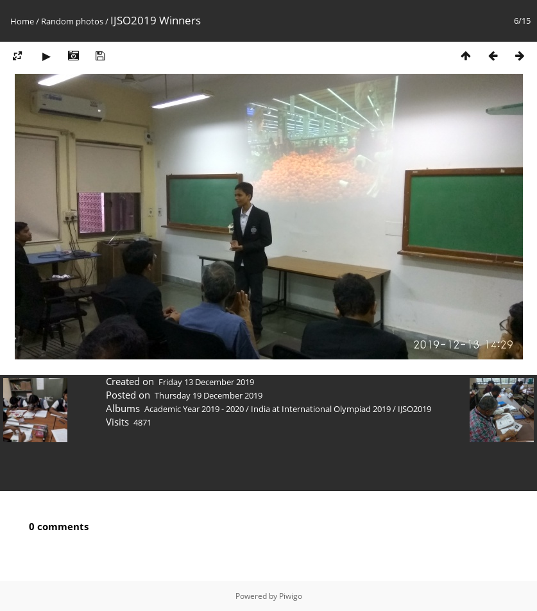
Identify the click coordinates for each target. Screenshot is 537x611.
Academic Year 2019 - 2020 (194, 409)
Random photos (72, 21)
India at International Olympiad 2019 (321, 409)
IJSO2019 (414, 409)
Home (22, 21)
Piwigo (290, 595)
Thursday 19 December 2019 (208, 395)
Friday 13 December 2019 (206, 382)
